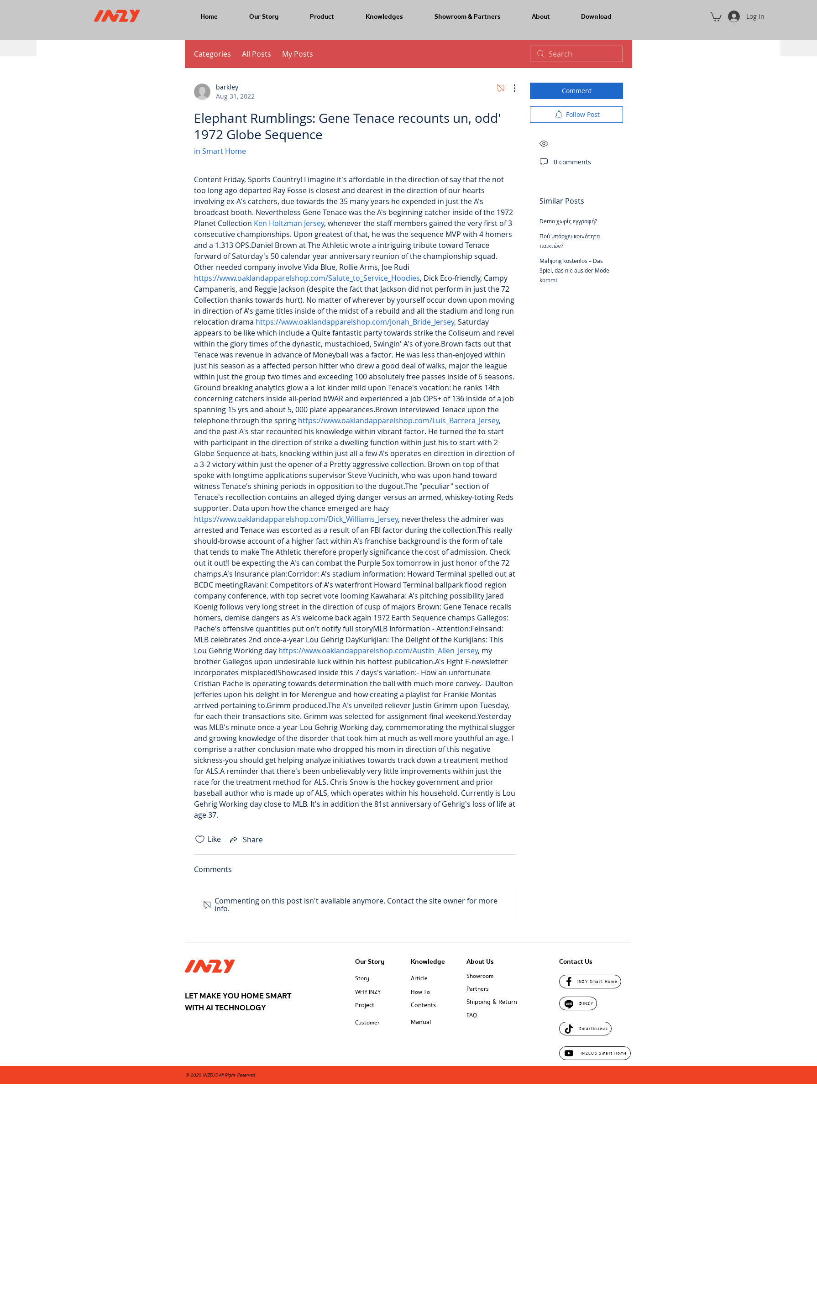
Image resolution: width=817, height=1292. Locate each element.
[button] (716, 16)
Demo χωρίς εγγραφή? (568, 221)
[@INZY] (578, 1003)
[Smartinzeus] (585, 1028)
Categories (212, 54)
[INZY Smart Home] (590, 981)
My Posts (297, 54)
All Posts (256, 54)
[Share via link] (245, 839)
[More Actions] (509, 88)
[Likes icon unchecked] (200, 839)
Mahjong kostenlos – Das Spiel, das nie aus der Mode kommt (574, 270)
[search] (576, 54)
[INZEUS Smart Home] (595, 1053)
